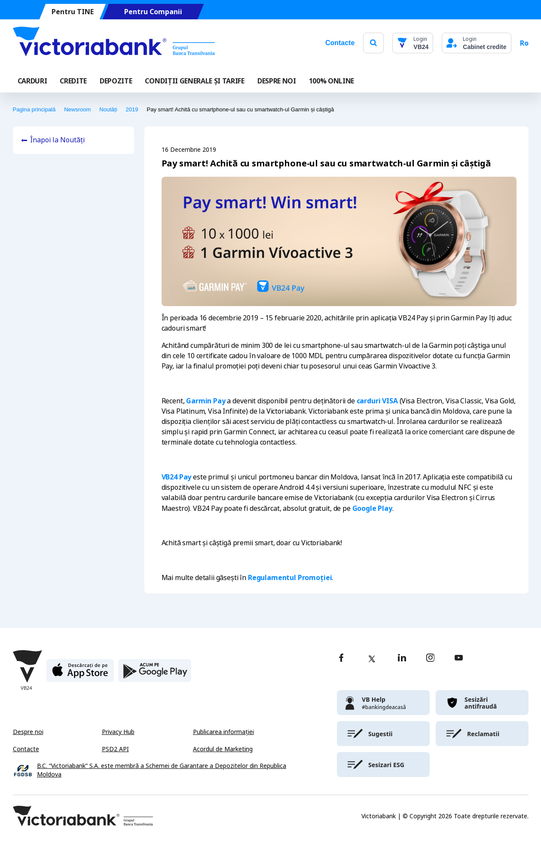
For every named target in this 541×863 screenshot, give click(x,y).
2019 (132, 109)
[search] (373, 42)
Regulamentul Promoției (290, 577)
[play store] (154, 674)
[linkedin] (402, 658)
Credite (73, 81)
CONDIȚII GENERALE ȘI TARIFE (194, 81)
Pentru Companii (153, 12)
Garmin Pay (205, 401)
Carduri (32, 81)
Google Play (372, 508)
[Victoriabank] (114, 43)
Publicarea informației (223, 732)
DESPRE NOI (276, 81)
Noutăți (108, 109)
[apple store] (80, 674)
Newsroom (77, 109)
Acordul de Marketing (223, 749)
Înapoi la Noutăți (57, 140)
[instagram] (430, 658)
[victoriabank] (383, 702)
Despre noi (28, 732)
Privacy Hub (118, 732)
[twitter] (371, 658)
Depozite (116, 81)
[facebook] (341, 658)
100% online (331, 81)
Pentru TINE (72, 12)
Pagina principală (34, 109)
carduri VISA (377, 401)
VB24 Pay (177, 477)
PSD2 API (115, 749)
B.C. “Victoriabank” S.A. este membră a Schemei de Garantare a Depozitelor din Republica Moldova (161, 770)
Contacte (340, 42)
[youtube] (458, 658)
